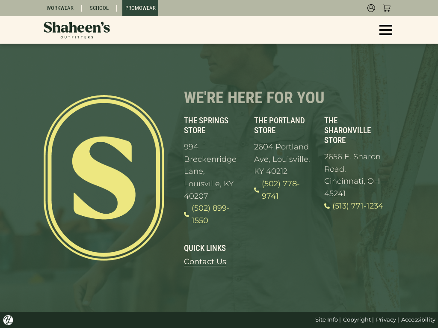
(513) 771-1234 (353, 206)
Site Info (326, 319)
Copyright (357, 319)
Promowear (140, 8)
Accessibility (418, 319)
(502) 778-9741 (277, 190)
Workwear (60, 8)
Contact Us (205, 261)
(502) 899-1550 (207, 214)
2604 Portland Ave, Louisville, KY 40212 (282, 159)
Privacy (386, 319)
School (99, 8)
